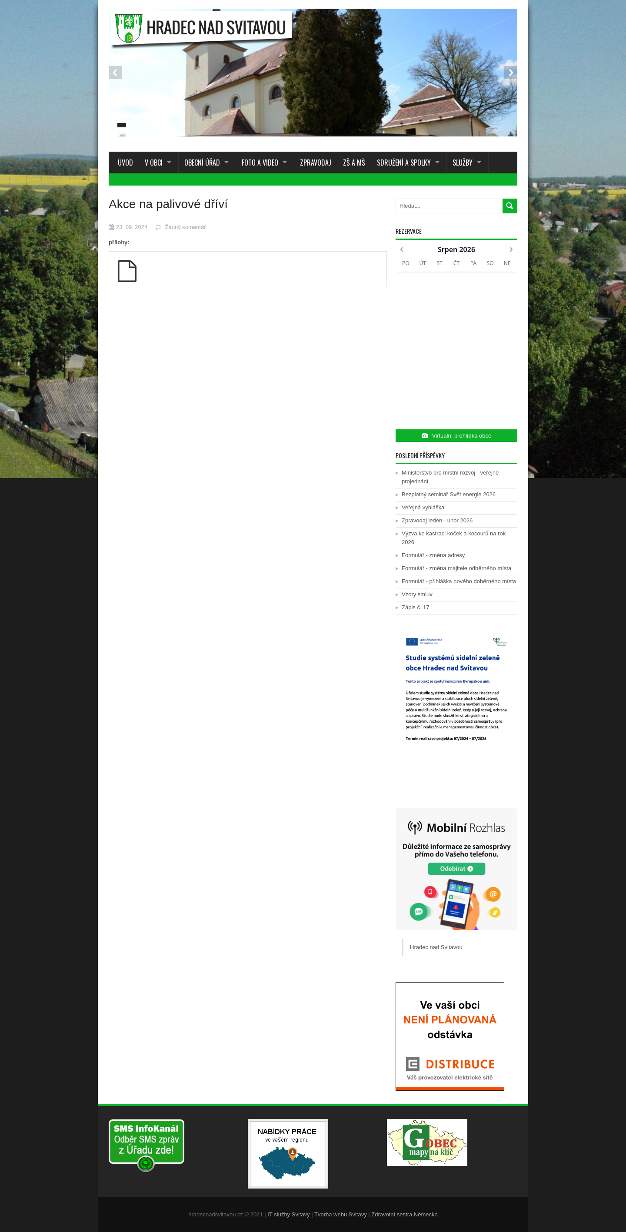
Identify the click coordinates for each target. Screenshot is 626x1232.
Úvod (123, 162)
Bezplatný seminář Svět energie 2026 (449, 494)
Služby (463, 162)
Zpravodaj (315, 162)
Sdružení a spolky (404, 162)
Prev (115, 72)
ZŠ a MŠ (354, 162)
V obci (154, 162)
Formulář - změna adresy (433, 555)
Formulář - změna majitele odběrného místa (456, 568)
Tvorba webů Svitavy (340, 1214)
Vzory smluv (417, 594)
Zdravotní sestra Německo (404, 1214)
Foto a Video (260, 162)
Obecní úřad (202, 162)
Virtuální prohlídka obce (456, 435)
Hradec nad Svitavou (436, 947)
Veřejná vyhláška (423, 507)
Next (510, 72)
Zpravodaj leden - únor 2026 (437, 520)
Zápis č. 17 (416, 607)
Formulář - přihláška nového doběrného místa (459, 581)
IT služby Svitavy (288, 1214)
